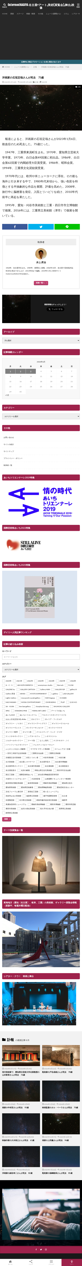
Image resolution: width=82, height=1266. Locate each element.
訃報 (35, 67)
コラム (66, 14)
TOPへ (72, 1262)
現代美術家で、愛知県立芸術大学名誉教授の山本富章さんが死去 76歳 (20, 1073)
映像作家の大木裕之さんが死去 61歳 (18, 1140)
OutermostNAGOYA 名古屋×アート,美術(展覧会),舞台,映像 (41, 6)
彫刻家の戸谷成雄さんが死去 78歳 (57, 1072)
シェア (30, 1262)
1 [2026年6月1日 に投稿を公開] (10, 371)
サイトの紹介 (9, 444)
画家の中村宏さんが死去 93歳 (15, 1107)
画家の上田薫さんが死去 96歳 (55, 1140)
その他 (40, 14)
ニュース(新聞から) (53, 14)
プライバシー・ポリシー (13, 458)
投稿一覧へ (40, 283)
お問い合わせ (9, 437)
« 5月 (7, 395)
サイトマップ (9, 451)
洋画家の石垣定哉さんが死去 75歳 (55, 67)
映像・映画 (30, 14)
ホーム (10, 1262)
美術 (12, 14)
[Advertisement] (41, 37)
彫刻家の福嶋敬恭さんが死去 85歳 (57, 1173)
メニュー (51, 1262)
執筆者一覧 (8, 465)
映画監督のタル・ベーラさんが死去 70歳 (60, 1107)
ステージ (20, 14)
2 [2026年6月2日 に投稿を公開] (20, 371)
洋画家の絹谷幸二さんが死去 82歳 (17, 1173)
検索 (6, 819)
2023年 (44, 82)
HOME (4, 14)
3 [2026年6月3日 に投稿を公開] (30, 371)
